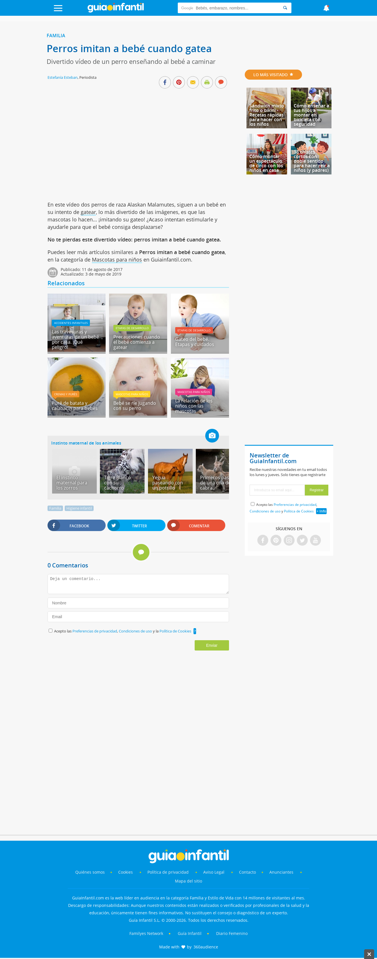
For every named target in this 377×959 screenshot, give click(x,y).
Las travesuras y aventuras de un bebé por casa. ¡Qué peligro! (75, 339)
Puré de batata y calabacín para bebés (75, 405)
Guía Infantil (190, 933)
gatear (88, 212)
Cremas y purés (65, 394)
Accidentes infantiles (71, 323)
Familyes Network (146, 933)
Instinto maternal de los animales (86, 443)
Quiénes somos (90, 872)
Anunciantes (281, 872)
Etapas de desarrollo (132, 328)
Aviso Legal (213, 872)
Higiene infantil (79, 508)
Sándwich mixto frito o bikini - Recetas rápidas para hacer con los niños (266, 115)
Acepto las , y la (123, 631)
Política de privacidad (168, 872)
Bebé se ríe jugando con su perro (134, 405)
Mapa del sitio (188, 881)
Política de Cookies (175, 631)
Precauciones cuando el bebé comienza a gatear (136, 342)
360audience (206, 947)
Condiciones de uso (136, 631)
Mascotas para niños (117, 259)
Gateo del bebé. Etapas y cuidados (194, 341)
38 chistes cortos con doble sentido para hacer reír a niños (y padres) (312, 161)
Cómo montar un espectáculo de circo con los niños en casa (266, 163)
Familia (56, 35)
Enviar (212, 645)
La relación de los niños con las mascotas (194, 406)
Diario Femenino (232, 933)
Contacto (247, 872)
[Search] (285, 8)
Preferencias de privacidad (94, 631)
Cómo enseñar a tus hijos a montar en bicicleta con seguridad (311, 115)
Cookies (126, 872)
